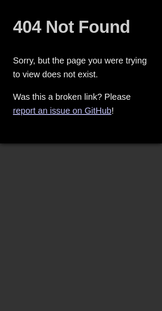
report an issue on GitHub (62, 110)
